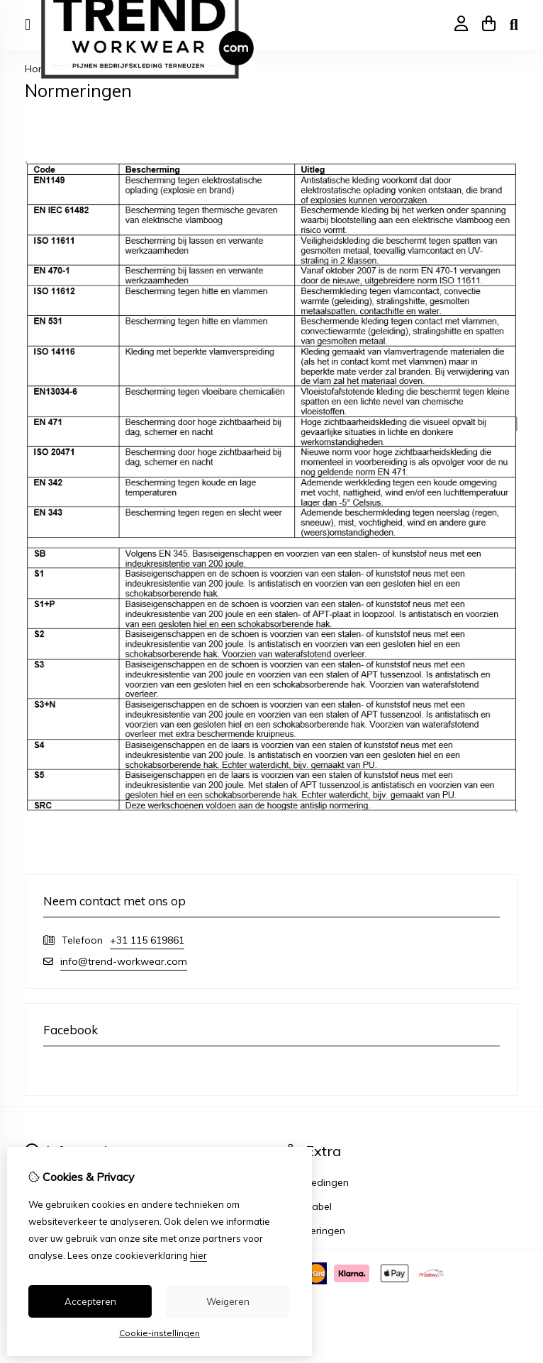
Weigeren (228, 1301)
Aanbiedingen (316, 1182)
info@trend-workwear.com (123, 961)
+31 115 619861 (147, 940)
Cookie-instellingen (159, 1333)
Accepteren (90, 1301)
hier (198, 1255)
